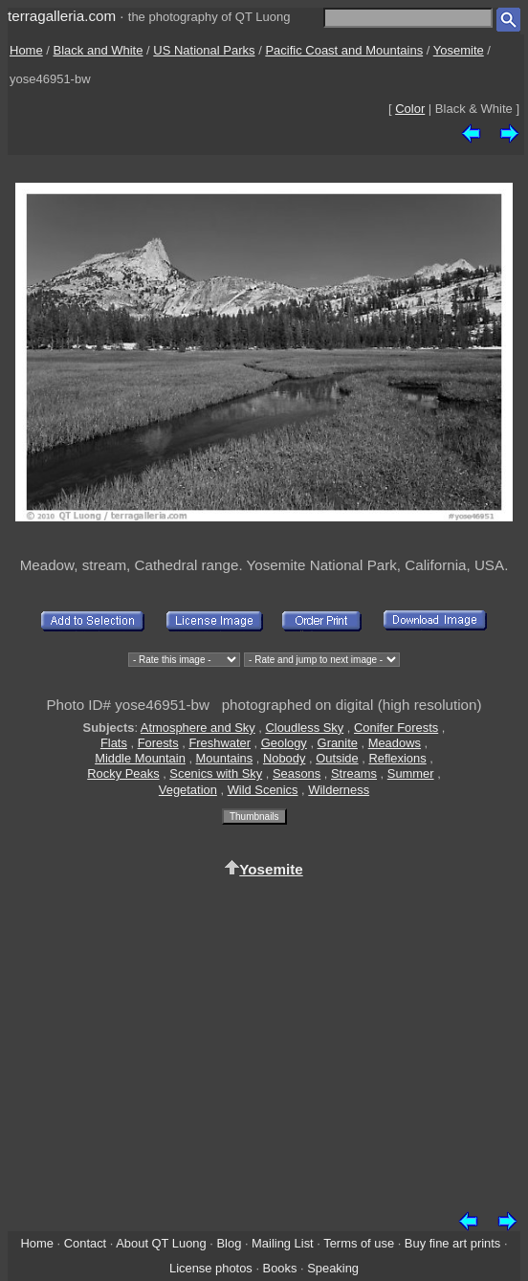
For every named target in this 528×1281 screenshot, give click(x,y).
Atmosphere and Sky (198, 727)
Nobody (284, 758)
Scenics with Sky (215, 773)
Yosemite (458, 50)
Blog (229, 1243)
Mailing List (283, 1243)
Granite (338, 743)
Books (280, 1268)
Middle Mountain (140, 758)
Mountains (224, 758)
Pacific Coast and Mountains (344, 50)
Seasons (296, 773)
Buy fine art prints (452, 1243)
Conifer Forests (396, 727)
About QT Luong (161, 1243)
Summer (410, 773)
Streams (354, 773)
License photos (211, 1268)
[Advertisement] (264, 1041)
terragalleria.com (62, 16)
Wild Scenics (263, 790)
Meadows (394, 743)
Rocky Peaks (123, 773)
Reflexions (397, 758)
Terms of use (358, 1243)
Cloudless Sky (304, 727)
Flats (113, 743)
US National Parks (203, 50)
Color (410, 108)
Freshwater (219, 743)
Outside (337, 758)
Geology (284, 743)
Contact (85, 1243)
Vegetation (188, 790)
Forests (158, 743)
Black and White (98, 50)
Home (26, 50)
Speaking (333, 1268)
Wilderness (338, 790)
